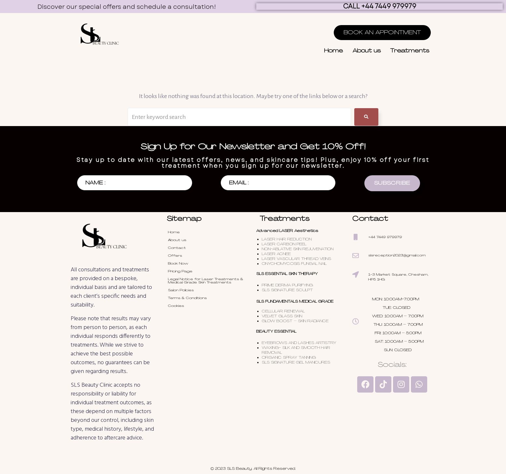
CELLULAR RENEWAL (283, 311)
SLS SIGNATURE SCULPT (287, 290)
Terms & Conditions (187, 298)
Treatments (409, 50)
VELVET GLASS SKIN (282, 316)
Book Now (178, 263)
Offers (175, 255)
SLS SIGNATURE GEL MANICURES (296, 362)
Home (333, 50)
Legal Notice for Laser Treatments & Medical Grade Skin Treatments (205, 280)
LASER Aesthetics (298, 230)
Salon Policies (181, 290)
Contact (177, 248)
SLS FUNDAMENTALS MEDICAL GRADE (294, 301)
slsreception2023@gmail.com (397, 255)
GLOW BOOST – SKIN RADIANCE (296, 321)
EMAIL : (238, 183)
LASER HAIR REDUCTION (287, 239)
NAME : (95, 183)
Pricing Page (180, 271)
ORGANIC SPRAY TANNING (289, 357)
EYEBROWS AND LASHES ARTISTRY (299, 342)
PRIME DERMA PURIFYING (287, 285)
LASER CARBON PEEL (284, 244)
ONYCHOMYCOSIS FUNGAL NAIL (294, 263)
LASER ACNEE (276, 253)
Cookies (176, 306)
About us (367, 50)
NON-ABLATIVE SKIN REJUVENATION (297, 249)
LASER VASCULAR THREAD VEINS (296, 258)
